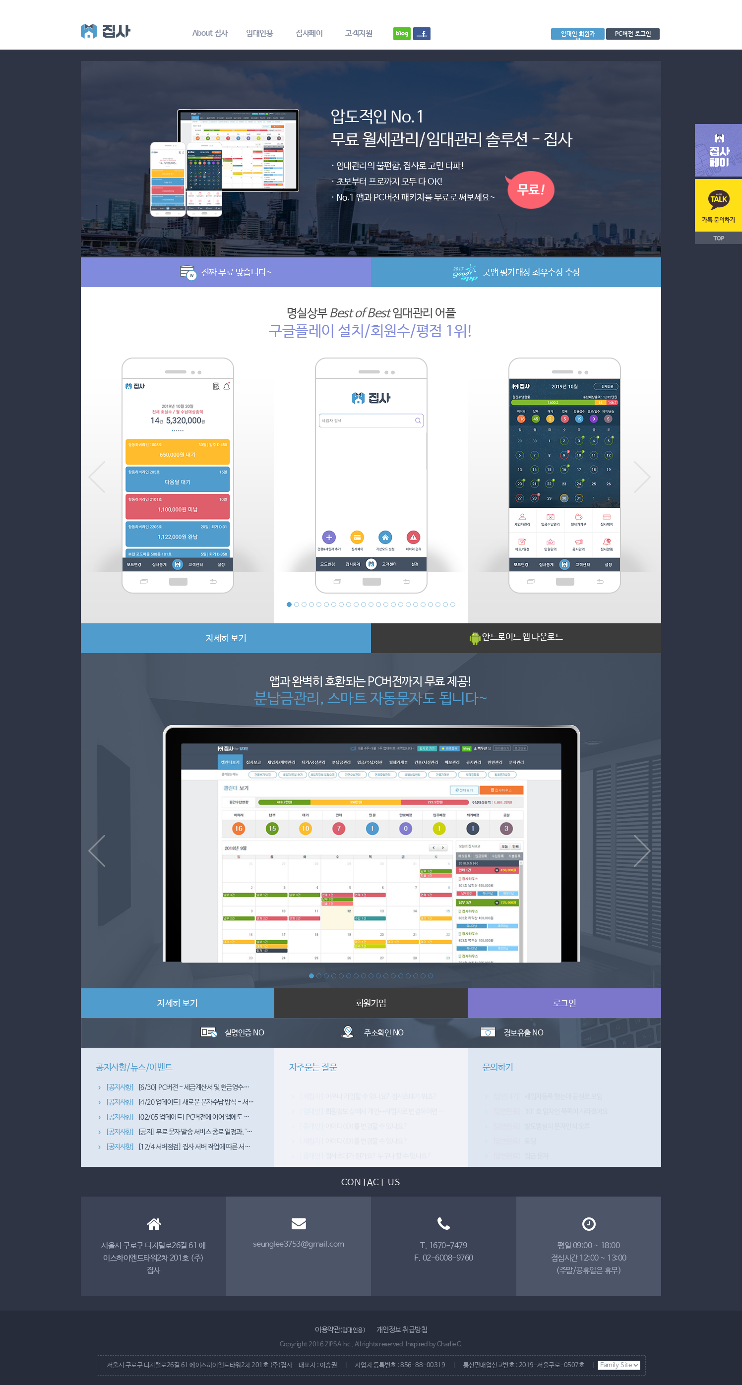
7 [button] (333, 604)
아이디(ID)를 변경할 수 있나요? (353, 1127)
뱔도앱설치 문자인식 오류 (541, 1127)
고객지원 (358, 33)
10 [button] (356, 604)
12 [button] (371, 604)
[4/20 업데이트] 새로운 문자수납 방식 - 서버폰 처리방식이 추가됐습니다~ (217, 1112)
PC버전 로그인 (633, 34)
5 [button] (318, 604)
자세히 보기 (226, 639)
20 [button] (430, 604)
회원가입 (371, 1004)
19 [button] (423, 604)
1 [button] (289, 604)
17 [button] (408, 604)
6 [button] (326, 604)
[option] (371, 153)
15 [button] (393, 604)
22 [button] (445, 604)
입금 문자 (521, 1156)
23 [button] (452, 604)
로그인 (564, 1004)
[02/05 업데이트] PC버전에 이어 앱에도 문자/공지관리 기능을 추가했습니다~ (222, 1127)
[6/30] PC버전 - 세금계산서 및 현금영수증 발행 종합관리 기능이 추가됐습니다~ (225, 1097)
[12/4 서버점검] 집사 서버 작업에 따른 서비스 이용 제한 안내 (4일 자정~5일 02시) (228, 1156)
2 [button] (296, 604)
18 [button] (415, 604)
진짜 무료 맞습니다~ (226, 272)
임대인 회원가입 (578, 35)
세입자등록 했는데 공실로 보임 (548, 1097)
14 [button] (385, 604)
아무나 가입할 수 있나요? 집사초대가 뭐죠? (368, 1097)
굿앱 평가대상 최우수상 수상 (516, 272)
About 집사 (210, 33)
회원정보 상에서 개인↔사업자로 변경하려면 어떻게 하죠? (386, 1112)
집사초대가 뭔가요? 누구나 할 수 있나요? (365, 1156)
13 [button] (378, 604)
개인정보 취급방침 (402, 1329)
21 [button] (437, 604)
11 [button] (363, 604)
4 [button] (311, 604)
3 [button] (304, 604)
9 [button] (348, 604)
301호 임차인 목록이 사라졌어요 (550, 1112)
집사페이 (309, 33)
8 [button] (341, 604)
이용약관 (340, 1329)
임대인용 (259, 33)
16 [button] (400, 604)
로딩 (514, 1141)
